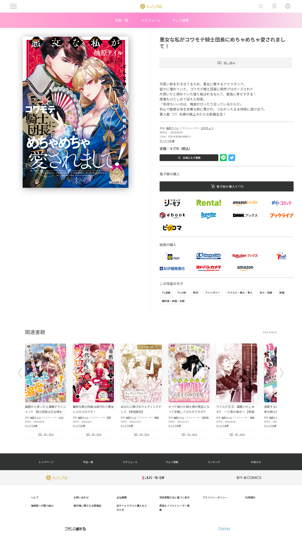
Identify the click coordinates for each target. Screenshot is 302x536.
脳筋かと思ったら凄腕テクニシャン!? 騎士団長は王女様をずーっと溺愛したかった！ (45, 412)
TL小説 (181, 292)
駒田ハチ (159, 417)
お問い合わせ (81, 497)
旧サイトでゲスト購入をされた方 (132, 507)
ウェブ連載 (180, 20)
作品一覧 (121, 20)
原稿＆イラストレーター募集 (174, 507)
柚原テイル (172, 128)
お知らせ (256, 462)
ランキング (214, 462)
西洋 (195, 292)
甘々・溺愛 (266, 292)
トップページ (46, 462)
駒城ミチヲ (255, 417)
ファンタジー (212, 292)
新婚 (281, 292)
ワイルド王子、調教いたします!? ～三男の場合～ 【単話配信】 (236, 412)
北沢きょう (207, 128)
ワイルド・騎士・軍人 (240, 292)
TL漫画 (166, 292)
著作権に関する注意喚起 (87, 505)
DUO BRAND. (65, 417)
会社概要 (122, 497)
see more (270, 332)
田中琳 (205, 417)
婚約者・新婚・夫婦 (173, 301)
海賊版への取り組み (42, 505)
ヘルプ (34, 497)
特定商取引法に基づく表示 (174, 497)
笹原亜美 (111, 417)
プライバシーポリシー (215, 497)
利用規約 (250, 497)
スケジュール (151, 20)
